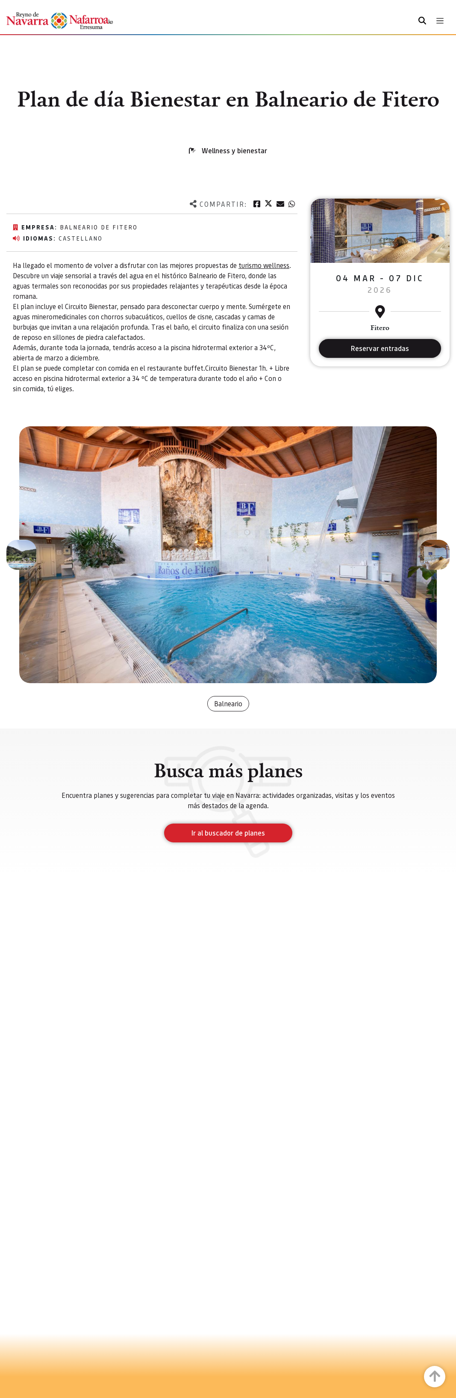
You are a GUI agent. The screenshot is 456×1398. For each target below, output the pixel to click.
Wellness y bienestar (234, 150)
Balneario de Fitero (99, 227)
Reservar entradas (380, 348)
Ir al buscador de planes (228, 832)
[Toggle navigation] (440, 21)
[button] (21, 555)
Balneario (228, 703)
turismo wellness (263, 265)
